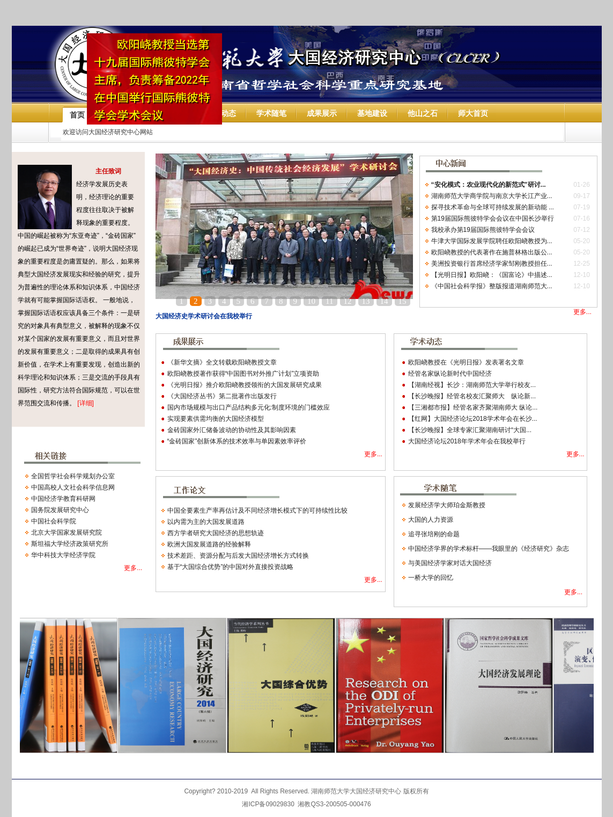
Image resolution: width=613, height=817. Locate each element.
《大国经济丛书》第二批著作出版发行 (222, 396)
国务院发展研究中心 (60, 510)
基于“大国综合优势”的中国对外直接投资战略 (230, 567)
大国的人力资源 (430, 519)
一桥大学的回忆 (430, 577)
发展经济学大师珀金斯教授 (446, 505)
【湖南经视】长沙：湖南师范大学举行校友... (472, 385)
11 (329, 301)
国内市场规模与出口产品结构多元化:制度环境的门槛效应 (248, 407)
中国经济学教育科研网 (63, 498)
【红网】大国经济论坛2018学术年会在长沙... (472, 418)
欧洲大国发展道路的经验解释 (209, 544)
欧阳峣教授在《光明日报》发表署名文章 (466, 362)
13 (366, 301)
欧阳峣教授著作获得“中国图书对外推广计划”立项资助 (243, 373)
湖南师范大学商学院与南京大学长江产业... (491, 196)
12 (348, 301)
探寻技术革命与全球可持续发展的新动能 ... (492, 207)
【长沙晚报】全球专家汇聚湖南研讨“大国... (469, 430)
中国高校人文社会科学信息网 (73, 487)
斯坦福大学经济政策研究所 (69, 544)
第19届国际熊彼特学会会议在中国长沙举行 (492, 218)
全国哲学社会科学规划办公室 (73, 476)
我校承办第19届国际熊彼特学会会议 (483, 230)
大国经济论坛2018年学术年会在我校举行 (467, 441)
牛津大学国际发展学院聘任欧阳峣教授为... (491, 241)
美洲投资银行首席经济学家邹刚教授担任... (491, 263)
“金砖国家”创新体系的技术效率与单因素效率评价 (237, 441)
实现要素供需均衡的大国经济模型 (215, 418)
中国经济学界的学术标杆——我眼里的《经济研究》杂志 (488, 548)
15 (402, 301)
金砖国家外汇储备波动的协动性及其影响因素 (231, 430)
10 (311, 301)
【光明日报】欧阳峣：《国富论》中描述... (491, 275)
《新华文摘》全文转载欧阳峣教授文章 (222, 362)
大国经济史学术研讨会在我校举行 (204, 316)
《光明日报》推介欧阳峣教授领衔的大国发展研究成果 (244, 385)
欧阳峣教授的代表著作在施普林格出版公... (491, 252)
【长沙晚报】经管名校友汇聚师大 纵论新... (472, 396)
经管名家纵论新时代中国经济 (450, 373)
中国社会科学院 (53, 521)
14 (384, 301)
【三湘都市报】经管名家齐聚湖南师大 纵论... (472, 407)
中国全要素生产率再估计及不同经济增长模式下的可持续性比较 (257, 510)
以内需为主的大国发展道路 (206, 522)
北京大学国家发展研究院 (66, 532)
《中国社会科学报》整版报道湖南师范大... (491, 286)
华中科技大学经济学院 (63, 555)
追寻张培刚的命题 (434, 534)
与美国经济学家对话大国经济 (450, 563)
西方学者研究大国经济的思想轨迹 (215, 533)
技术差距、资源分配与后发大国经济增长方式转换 (238, 555)
